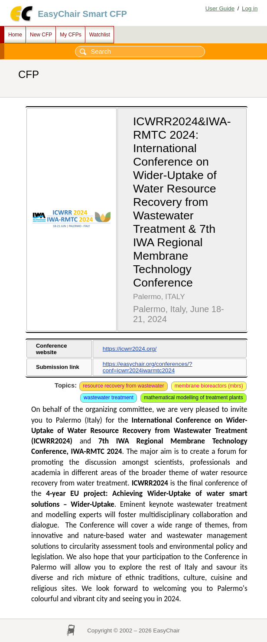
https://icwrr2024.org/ (129, 348)
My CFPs (70, 35)
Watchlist (99, 35)
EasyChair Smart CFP (82, 14)
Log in (249, 8)
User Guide (219, 8)
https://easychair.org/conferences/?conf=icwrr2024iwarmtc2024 (147, 367)
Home (15, 35)
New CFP (41, 35)
